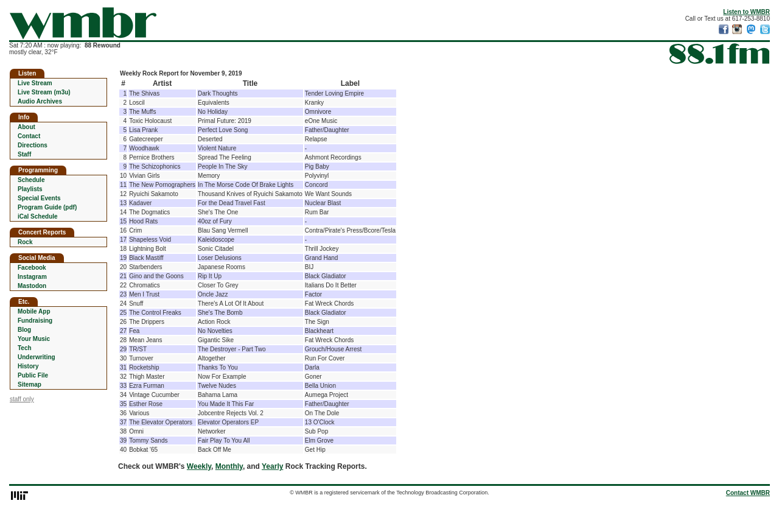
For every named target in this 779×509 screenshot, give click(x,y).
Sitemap (29, 384)
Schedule (31, 180)
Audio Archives (40, 101)
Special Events (39, 198)
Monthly (229, 466)
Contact (29, 136)
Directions (32, 145)
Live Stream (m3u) (44, 92)
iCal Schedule (38, 216)
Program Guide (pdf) (47, 207)
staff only (22, 399)
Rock (25, 242)
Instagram (32, 276)
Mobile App (34, 311)
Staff (24, 154)
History (28, 366)
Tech (25, 348)
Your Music (34, 338)
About (26, 127)
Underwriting (36, 357)
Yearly (272, 466)
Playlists (30, 189)
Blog (24, 329)
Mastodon (32, 286)
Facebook (32, 267)
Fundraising (35, 320)
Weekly (199, 466)
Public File (33, 375)
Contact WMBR (748, 493)
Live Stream (35, 83)
